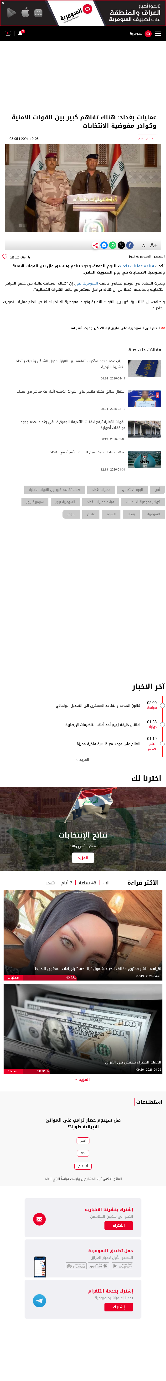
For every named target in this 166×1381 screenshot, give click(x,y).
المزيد (82, 759)
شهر (50, 883)
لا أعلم (83, 1166)
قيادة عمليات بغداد (136, 266)
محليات (13, 977)
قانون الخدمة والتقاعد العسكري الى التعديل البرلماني (98, 705)
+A (154, 246)
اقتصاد (13, 1071)
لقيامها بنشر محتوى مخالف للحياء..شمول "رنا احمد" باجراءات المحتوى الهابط (98, 968)
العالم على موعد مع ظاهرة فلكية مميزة (108, 743)
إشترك (119, 1307)
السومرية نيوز (86, 283)
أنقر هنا (76, 328)
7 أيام (66, 883)
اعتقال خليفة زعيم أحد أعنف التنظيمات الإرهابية (102, 724)
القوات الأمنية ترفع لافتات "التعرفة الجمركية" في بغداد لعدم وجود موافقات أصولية (73, 425)
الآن (106, 883)
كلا (83, 1153)
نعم (83, 1140)
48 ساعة (87, 883)
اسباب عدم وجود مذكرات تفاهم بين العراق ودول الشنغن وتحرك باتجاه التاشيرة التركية (70, 364)
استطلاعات (149, 1102)
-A (144, 246)
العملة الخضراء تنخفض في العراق (133, 1062)
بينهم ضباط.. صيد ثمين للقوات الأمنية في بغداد (88, 452)
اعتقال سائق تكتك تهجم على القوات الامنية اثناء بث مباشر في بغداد (71, 392)
